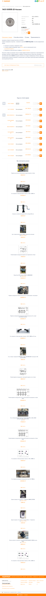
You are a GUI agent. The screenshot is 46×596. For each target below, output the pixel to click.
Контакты (41, 576)
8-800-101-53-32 (5, 580)
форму (22, 47)
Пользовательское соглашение (8, 588)
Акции (24, 576)
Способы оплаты (18, 37)
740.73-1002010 (11, 109)
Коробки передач (32, 580)
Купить (23, 181)
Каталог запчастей (10, 6)
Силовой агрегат (18, 6)
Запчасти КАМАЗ (24, 582)
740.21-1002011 (11, 144)
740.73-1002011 (11, 155)
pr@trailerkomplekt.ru (9, 48)
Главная (3, 6)
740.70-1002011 (11, 149)
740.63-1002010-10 (10, 121)
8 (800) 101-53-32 (26, 50)
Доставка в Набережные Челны (11, 65)
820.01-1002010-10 (10, 126)
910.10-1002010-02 (10, 115)
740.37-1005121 (11, 103)
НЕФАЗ (30, 584)
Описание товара (7, 37)
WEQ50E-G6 (24, 542)
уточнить (26, 29)
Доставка (29, 576)
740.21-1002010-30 (11, 138)
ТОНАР (38, 582)
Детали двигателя (26, 6)
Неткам (19, 592)
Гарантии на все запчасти (7, 586)
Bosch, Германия (40, 580)
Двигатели (23, 584)
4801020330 (24, 276)
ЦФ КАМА (31, 582)
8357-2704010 (23, 235)
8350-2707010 (23, 500)
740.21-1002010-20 (11, 132)
